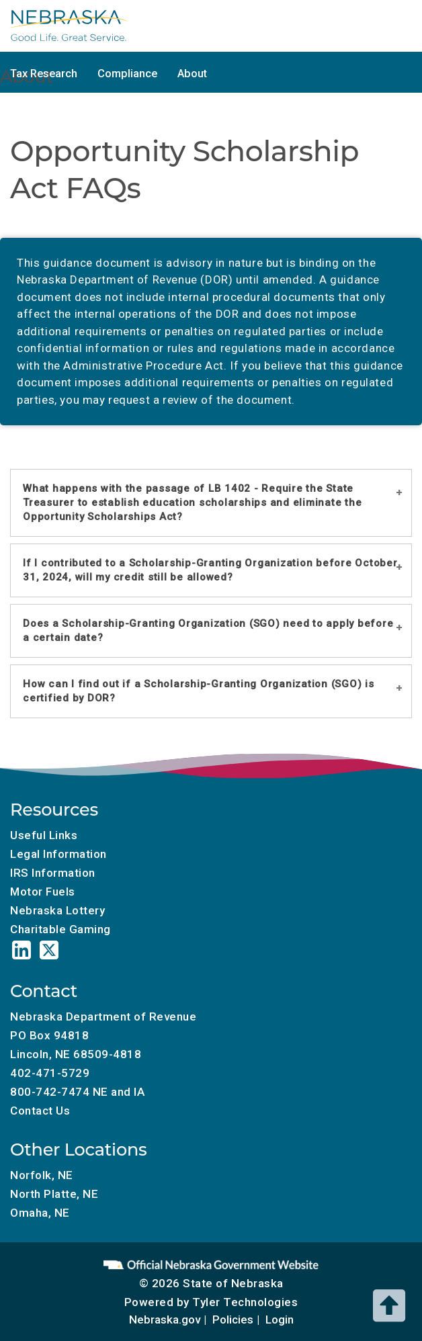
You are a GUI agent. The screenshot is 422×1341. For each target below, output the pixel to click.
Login (279, 1319)
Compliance (127, 73)
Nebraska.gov (164, 1319)
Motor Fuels (125, 41)
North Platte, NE (54, 1194)
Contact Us (40, 1110)
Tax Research (43, 73)
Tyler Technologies (245, 1302)
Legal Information (58, 854)
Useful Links (43, 835)
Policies (232, 1319)
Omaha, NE (40, 1212)
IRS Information (52, 872)
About (192, 73)
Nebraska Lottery (57, 910)
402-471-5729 (49, 1073)
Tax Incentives (323, 41)
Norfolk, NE (41, 1175)
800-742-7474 (49, 1091)
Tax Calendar (42, 41)
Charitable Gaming (221, 41)
